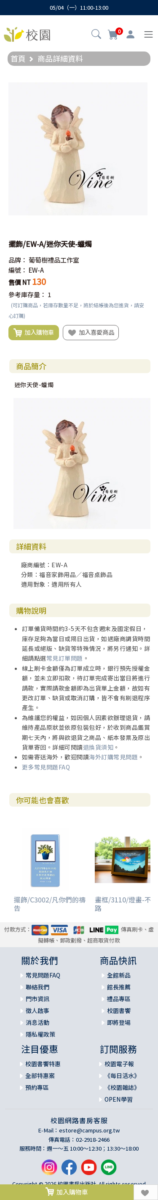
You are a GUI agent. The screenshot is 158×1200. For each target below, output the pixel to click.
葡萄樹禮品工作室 (54, 259)
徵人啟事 (37, 1010)
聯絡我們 (37, 987)
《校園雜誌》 (122, 1087)
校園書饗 (119, 1010)
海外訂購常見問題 (113, 757)
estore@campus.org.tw (89, 1130)
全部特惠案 (40, 1075)
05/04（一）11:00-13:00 (79, 7)
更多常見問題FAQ (46, 767)
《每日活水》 (122, 1075)
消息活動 (37, 1022)
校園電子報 (119, 1063)
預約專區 (37, 1087)
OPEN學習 (118, 1099)
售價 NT (19, 282)
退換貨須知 (98, 747)
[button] (96, 35)
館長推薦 (119, 987)
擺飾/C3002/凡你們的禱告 (50, 903)
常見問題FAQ (43, 975)
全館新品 (119, 975)
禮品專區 (119, 998)
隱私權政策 (40, 1034)
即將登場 (119, 1022)
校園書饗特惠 (43, 1063)
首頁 (18, 58)
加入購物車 (33, 333)
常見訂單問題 (64, 658)
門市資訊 (37, 998)
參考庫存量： (27, 294)
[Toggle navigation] (148, 34)
